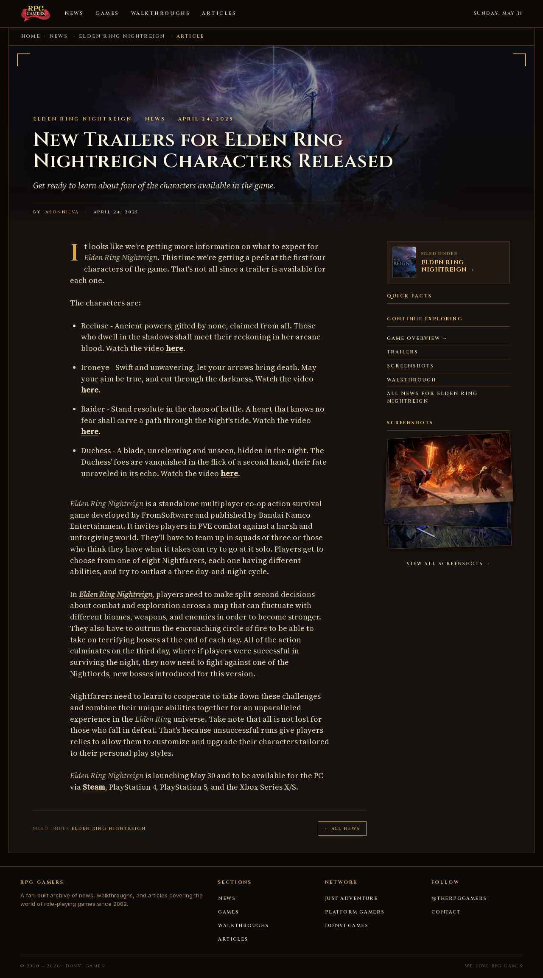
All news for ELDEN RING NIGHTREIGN (432, 397)
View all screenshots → (448, 564)
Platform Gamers (355, 912)
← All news (342, 829)
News (74, 13)
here (174, 348)
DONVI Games (347, 925)
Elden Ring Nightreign (115, 594)
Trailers (402, 352)
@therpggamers (459, 898)
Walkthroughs (160, 13)
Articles (219, 13)
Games (107, 13)
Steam (94, 787)
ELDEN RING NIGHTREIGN (122, 36)
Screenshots (410, 366)
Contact (446, 912)
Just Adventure (351, 898)
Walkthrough (411, 380)
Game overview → (417, 338)
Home (30, 36)
